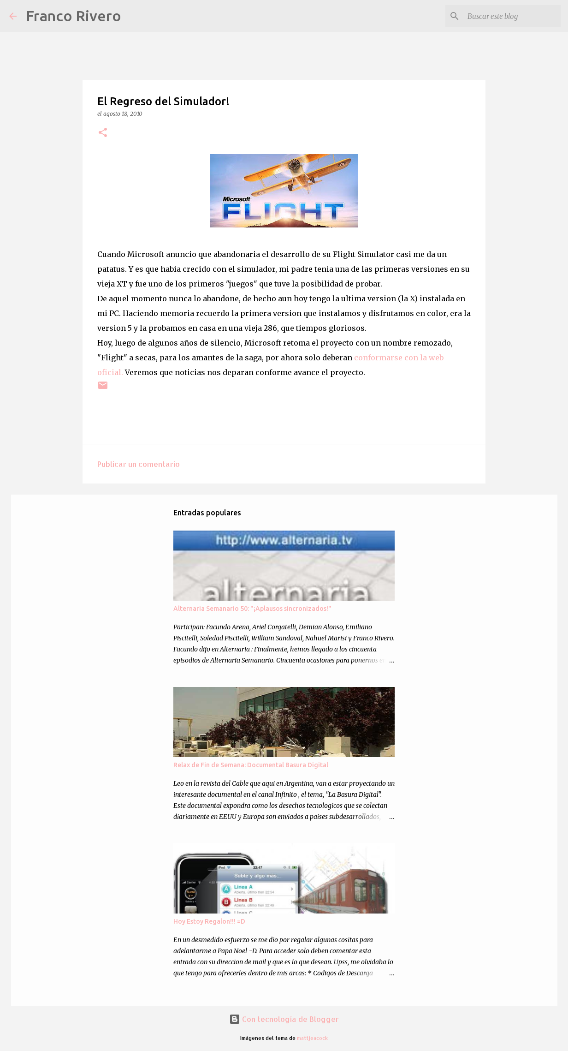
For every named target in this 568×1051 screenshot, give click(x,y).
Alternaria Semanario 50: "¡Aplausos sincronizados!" (252, 608)
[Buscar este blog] (512, 16)
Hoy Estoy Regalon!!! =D (209, 921)
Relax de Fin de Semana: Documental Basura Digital (250, 765)
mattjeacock (312, 1037)
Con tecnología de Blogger (284, 1019)
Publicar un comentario (138, 464)
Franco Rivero (73, 15)
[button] (102, 133)
